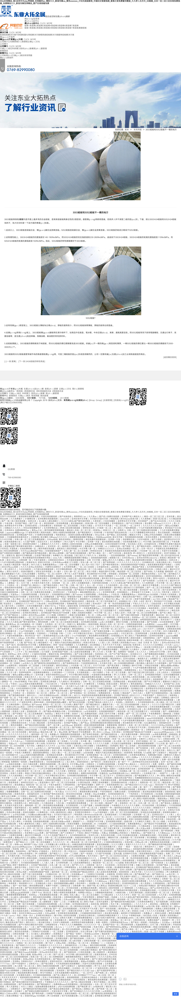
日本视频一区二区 (141, 815)
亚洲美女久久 (136, 654)
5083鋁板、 (21, 398)
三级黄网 (20, 606)
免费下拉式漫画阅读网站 (157, 693)
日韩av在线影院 (26, 854)
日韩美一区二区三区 (171, 879)
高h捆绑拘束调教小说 (124, 867)
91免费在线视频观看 (44, 535)
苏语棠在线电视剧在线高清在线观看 (121, 551)
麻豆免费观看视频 (111, 750)
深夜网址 (103, 555)
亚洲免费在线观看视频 (48, 519)
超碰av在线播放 (88, 961)
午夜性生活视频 (174, 686)
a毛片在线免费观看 (67, 987)
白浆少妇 (40, 631)
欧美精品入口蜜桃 (156, 686)
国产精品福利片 (85, 532)
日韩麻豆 (56, 679)
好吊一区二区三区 (89, 808)
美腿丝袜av (28, 798)
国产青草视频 (109, 562)
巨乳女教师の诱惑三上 (130, 876)
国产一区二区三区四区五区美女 (114, 856)
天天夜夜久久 (35, 950)
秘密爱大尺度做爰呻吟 (72, 546)
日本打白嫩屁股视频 (62, 980)
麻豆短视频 (49, 523)
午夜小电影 (23, 698)
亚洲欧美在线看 (137, 622)
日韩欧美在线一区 (30, 970)
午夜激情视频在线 (89, 663)
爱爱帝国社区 (20, 808)
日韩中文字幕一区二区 (152, 649)
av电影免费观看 (112, 668)
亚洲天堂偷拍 (105, 590)
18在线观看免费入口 (132, 542)
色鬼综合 (103, 773)
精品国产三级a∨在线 (34, 844)
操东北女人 (32, 695)
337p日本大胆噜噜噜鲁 (83, 778)
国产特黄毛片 (74, 876)
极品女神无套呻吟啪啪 (107, 698)
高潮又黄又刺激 (75, 911)
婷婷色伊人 (130, 702)
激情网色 (104, 904)
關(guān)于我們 (7, 37)
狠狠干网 (91, 886)
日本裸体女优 (148, 562)
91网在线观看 (52, 757)
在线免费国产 (126, 698)
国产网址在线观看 (54, 826)
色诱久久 (29, 640)
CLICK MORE (46, 23)
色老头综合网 (12, 647)
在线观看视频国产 (53, 551)
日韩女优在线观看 (64, 590)
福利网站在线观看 (122, 808)
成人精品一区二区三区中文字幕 (27, 599)
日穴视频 (45, 652)
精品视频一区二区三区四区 (129, 571)
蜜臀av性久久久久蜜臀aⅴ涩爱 (116, 560)
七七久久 (156, 592)
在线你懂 (98, 532)
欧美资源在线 (94, 709)
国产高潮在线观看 (102, 631)
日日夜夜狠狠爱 (166, 622)
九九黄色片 (134, 649)
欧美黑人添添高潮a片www (124, 643)
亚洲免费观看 (62, 523)
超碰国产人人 (79, 821)
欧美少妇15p (51, 606)
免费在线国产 (154, 920)
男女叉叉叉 (72, 789)
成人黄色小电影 (87, 902)
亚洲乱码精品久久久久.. (87, 858)
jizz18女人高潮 (160, 599)
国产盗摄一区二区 (8, 698)
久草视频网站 (69, 785)
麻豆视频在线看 (135, 682)
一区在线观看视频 (117, 555)
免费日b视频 (120, 792)
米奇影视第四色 (120, 755)
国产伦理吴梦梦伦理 (106, 970)
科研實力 (16, 48)
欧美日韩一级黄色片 (10, 941)
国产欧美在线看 (84, 927)
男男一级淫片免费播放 (103, 576)
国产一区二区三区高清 (163, 661)
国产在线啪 (152, 622)
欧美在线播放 (29, 812)
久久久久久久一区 (61, 842)
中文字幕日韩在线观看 (79, 675)
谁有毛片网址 (37, 610)
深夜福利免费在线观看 (143, 849)
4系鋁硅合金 (57, 391)
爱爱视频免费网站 (41, 753)
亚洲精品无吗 (137, 688)
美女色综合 (11, 601)
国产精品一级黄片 (108, 769)
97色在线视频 (104, 739)
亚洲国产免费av (71, 723)
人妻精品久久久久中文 (50, 544)
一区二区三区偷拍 (86, 567)
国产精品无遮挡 (144, 546)
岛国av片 (12, 743)
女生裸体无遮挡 (24, 975)
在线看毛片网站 (53, 610)
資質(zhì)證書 (51, 389)
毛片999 (146, 631)
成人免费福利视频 (89, 714)
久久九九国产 (29, 860)
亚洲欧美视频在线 (116, 794)
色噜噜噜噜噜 (12, 792)
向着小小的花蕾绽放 (145, 865)
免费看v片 (54, 734)
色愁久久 (145, 704)
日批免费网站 (102, 746)
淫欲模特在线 (129, 539)
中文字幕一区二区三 (103, 613)
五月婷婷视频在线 (72, 698)
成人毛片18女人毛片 (91, 565)
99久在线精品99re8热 (49, 695)
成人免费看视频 (47, 597)
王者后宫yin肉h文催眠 (83, 746)
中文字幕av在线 (77, 764)
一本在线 (64, 588)
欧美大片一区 (109, 530)
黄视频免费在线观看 (89, 792)
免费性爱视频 (61, 608)
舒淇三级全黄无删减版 (70, 528)
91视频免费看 (90, 594)
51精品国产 (126, 693)
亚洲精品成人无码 (43, 883)
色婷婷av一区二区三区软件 (50, 574)
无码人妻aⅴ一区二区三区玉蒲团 (66, 753)
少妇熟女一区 (12, 585)
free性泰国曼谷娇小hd (119, 773)
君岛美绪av (19, 785)
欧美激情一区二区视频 (129, 574)
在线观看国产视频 (93, 828)
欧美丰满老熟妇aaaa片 (56, 675)
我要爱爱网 (112, 725)
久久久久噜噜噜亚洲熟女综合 (142, 532)
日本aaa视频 (69, 899)
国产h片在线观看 (105, 961)
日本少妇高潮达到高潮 (127, 835)
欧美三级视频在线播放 (139, 819)
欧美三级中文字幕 (107, 714)
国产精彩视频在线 (111, 565)
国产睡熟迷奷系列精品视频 (35, 553)
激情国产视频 (103, 897)
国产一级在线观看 (27, 633)
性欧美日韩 (166, 925)
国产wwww (132, 555)
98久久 (77, 695)
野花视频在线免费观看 (85, 649)
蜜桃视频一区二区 (173, 571)
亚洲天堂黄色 (43, 860)
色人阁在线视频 (32, 652)
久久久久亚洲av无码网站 (32, 567)
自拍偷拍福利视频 (99, 558)
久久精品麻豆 (144, 826)
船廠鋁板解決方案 (8, 35)
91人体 (48, 954)
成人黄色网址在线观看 (108, 721)
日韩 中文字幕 (94, 560)
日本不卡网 (34, 867)
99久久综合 (16, 826)
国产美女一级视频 (139, 922)
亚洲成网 (60, 970)
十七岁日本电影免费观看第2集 (51, 769)
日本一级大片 (147, 549)
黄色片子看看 (145, 661)
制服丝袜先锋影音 (83, 837)
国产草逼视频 (27, 590)
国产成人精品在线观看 (10, 874)
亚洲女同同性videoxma (147, 558)
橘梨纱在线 (54, 654)
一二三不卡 (17, 652)
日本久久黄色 (84, 604)
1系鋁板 (32, 28)
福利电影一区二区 (39, 734)
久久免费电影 (148, 583)
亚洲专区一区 (54, 546)
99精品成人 (40, 546)
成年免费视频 (51, 617)
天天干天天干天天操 (112, 645)
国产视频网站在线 (71, 663)
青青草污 (122, 725)
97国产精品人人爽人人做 (119, 911)
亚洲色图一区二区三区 (15, 670)
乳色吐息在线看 (13, 812)
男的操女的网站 (149, 574)
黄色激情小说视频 (54, 631)
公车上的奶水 (163, 672)
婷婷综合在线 (89, 528)
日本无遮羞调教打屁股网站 (165, 826)
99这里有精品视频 (56, 604)
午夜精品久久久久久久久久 (33, 709)
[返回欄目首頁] (170, 357)
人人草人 (170, 815)
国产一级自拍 (163, 638)
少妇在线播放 (109, 521)
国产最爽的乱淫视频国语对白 (47, 663)
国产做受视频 (52, 833)
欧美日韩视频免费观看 (94, 725)
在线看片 (18, 991)
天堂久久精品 (86, 526)
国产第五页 (96, 762)
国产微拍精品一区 (78, 691)
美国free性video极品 (16, 707)
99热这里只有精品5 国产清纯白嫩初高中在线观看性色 (105, 950)
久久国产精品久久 (31, 870)
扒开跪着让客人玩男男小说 (58, 844)
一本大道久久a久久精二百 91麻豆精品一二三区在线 (88, 686)
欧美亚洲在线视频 (33, 817)
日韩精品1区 (156, 659)
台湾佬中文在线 (130, 854)
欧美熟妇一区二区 (128, 803)
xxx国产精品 (5, 865)
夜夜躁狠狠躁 (73, 977)
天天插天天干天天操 (137, 727)
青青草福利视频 (71, 961)
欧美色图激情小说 (12, 542)
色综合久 (50, 828)
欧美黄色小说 (20, 803)
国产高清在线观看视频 (76, 553)
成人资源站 (146, 883)
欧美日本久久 (31, 677)
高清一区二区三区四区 (139, 725)
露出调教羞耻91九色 (11, 574)
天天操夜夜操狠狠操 (75, 560)
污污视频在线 (147, 794)
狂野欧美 (72, 771)
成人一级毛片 (25, 831)
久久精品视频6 (13, 704)
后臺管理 (108, 400)
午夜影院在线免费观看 (35, 741)
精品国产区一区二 (14, 899)
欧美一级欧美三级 (13, 544)
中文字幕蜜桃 (23, 610)
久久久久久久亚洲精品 (136, 608)
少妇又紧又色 (127, 633)
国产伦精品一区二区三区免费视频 (79, 638)
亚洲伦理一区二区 (112, 677)
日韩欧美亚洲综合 (56, 560)
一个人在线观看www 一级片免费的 (35, 980)
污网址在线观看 (151, 665)
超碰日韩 (128, 821)
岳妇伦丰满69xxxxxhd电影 (31, 913)
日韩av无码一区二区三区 (108, 615)
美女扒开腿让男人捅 (13, 700)
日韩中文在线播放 (59, 831)
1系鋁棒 (32, 26)
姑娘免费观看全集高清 (45, 987)
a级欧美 (114, 567)
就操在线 (121, 640)
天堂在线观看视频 (49, 516)
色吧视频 (138, 753)
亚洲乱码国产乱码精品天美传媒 (65, 808)
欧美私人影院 (6, 629)
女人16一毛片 (45, 677)
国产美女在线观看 (77, 702)
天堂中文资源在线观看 (92, 964)
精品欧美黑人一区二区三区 (92, 936)
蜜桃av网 (176, 828)
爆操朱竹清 (108, 704)
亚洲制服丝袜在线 (119, 782)
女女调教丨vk (101, 546)
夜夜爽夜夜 (13, 782)
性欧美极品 (61, 535)
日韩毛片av (34, 964)
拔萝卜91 (100, 785)
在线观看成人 (123, 592)
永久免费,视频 (85, 867)
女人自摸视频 (113, 620)
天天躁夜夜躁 (83, 672)
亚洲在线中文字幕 (79, 519)
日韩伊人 (122, 530)
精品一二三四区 (46, 796)
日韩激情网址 (149, 638)
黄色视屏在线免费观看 (98, 980)
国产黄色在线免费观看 (134, 906)
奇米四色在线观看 (74, 794)
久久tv (124, 915)
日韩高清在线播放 (53, 780)
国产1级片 (11, 645)
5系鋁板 (60, 28)
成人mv (59, 927)
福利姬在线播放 (85, 966)
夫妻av (99, 748)
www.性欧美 (163, 741)
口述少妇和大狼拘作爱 (105, 918)
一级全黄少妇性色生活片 (153, 647)
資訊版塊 (44, 396)
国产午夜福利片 (19, 964)
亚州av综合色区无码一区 (158, 721)
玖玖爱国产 (143, 521)
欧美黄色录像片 (30, 544)
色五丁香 (64, 585)
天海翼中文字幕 (158, 858)
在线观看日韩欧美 (94, 766)
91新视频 (27, 821)
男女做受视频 (127, 925)
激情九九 (121, 727)
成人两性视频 (114, 982)
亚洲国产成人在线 (172, 684)
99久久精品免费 (170, 631)
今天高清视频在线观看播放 (68, 964)
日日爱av (109, 569)
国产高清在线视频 (91, 734)
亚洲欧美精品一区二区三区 (93, 647)
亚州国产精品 (21, 523)
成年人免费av (132, 757)
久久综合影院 (112, 585)
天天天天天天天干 (9, 977)
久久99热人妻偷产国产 (74, 704)
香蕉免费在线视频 (51, 929)
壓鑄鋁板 (83, 28)
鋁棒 (26, 26)
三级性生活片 (120, 581)
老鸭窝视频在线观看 (149, 620)
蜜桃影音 (89, 546)
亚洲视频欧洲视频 (153, 675)
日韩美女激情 (169, 739)
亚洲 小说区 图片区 (143, 601)
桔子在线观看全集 (8, 824)
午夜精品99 (102, 826)
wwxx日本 (65, 519)
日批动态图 (156, 604)
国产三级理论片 (160, 753)
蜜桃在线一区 (12, 590)
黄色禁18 (124, 684)
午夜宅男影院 (106, 792)
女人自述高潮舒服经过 (33, 826)
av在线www (67, 725)
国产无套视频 (63, 629)
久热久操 (76, 661)
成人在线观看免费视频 (124, 663)
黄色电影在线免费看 (42, 897)
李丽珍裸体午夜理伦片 (30, 718)
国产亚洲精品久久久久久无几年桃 (85, 991)
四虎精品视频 (119, 682)
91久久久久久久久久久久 (129, 562)
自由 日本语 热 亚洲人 (86, 640)
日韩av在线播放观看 (94, 544)
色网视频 (49, 840)
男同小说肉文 (13, 571)
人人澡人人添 (104, 643)
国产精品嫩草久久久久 (145, 776)
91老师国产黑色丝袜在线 (116, 532)
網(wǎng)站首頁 (31, 19)
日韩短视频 (17, 640)
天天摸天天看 (106, 977)
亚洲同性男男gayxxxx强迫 (107, 633)
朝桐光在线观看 (173, 776)
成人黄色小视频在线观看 (144, 798)
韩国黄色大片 (75, 608)
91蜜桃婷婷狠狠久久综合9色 (67, 677)
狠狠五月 (10, 555)
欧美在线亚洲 (109, 762)
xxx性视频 (126, 668)
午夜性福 (53, 633)
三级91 (23, 787)
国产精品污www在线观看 (26, 952)
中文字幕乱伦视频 (172, 604)
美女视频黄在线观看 (111, 542)
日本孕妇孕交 (27, 647)
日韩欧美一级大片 (94, 865)
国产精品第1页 (84, 987)
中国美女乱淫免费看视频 (167, 549)
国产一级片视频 (120, 686)
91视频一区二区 (104, 528)
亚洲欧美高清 (72, 931)
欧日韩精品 (95, 645)
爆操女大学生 (135, 535)
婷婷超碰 (113, 574)
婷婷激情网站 (66, 654)
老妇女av (149, 640)
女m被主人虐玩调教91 (49, 521)
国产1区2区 (33, 759)
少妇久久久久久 (117, 840)
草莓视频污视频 (74, 597)
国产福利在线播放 (86, 785)
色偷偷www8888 (103, 537)
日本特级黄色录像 (54, 707)
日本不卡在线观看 (12, 959)
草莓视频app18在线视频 (81, 831)
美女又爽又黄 (16, 888)
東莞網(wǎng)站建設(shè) (76, 400)
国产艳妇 (45, 737)
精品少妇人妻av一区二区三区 (119, 599)
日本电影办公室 (134, 709)
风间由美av (104, 594)
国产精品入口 (22, 842)
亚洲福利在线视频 (143, 700)
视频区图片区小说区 (65, 858)
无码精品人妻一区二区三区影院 (133, 771)
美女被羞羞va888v (126, 918)
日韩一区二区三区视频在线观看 (68, 581)
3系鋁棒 (46, 26)
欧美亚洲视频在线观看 (171, 656)
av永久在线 (56, 638)
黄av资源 (63, 732)
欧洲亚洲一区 (44, 948)
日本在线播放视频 (34, 606)
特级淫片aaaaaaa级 (76, 700)
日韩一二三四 (65, 633)
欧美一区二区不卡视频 (27, 649)
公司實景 (12, 42)
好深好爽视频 (109, 748)
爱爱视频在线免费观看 (163, 700)
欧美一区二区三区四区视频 (124, 739)
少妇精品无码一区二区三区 (57, 874)
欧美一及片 (28, 915)
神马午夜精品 (174, 785)
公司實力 (4, 44)
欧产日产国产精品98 (9, 615)
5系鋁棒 (60, 26)
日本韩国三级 (150, 773)
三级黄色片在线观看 (102, 741)
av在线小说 (162, 581)
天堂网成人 (42, 633)
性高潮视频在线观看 (134, 537)
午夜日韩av (68, 640)
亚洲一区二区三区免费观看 (67, 668)
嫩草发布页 (74, 920)
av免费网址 (150, 624)
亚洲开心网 (93, 835)
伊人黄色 (161, 776)
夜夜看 (121, 714)
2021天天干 (149, 629)
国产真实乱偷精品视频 (39, 750)
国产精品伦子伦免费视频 (86, 590)
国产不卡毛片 (89, 698)
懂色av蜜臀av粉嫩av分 (23, 675)
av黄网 (65, 656)
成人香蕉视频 (45, 902)
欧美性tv (97, 530)
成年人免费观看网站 (115, 757)
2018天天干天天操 (103, 526)
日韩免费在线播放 (75, 769)
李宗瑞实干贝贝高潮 (140, 592)
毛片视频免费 (162, 902)
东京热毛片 (51, 743)
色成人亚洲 (120, 613)
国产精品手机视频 (59, 691)
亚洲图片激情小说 (124, 874)
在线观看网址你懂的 (61, 594)
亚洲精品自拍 (46, 659)
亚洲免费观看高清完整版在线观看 (105, 723)
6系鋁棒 (67, 26)
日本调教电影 (128, 828)
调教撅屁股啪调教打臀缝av (82, 537)
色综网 (15, 849)
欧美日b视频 (112, 684)
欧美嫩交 (113, 737)
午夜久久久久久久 (141, 604)
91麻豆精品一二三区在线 (63, 672)
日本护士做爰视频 (20, 757)
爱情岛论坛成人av (29, 782)
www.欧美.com (134, 629)
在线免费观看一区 (28, 549)
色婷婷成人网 (101, 654)
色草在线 (136, 645)
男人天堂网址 (12, 987)
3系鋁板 (46, 28)
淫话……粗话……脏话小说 (130, 847)
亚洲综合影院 (31, 526)
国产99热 (148, 571)
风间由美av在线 (158, 897)
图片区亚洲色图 (169, 590)
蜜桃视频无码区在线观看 (120, 606)
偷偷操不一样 (106, 808)
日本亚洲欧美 (173, 858)
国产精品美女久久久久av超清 (101, 700)
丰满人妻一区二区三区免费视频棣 (30, 539)
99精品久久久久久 (13, 528)
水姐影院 (35, 537)
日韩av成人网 (141, 842)
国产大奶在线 (115, 553)
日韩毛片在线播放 (35, 707)
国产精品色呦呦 (77, 938)
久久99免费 (125, 567)
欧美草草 (128, 753)
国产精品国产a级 (142, 874)
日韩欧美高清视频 (93, 617)
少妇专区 (4, 549)
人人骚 (19, 643)
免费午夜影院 (90, 957)
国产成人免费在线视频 (109, 516)
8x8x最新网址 (151, 723)
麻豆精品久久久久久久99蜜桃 (13, 950)
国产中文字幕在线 (134, 523)
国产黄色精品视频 (16, 695)
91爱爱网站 (10, 668)
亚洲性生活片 (59, 592)
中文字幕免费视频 (64, 569)
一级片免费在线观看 (129, 734)
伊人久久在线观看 (47, 819)
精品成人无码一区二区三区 (79, 530)
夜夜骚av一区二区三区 (121, 920)
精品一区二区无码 (46, 787)
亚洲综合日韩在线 (124, 776)
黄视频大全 (142, 659)
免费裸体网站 (130, 670)
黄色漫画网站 (78, 629)
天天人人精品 (27, 987)
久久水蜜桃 (138, 610)
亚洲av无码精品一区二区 (128, 549)
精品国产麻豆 (138, 567)
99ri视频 (159, 794)
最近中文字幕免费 (24, 555)
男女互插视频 (164, 532)
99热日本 (32, 521)
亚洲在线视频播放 (115, 647)
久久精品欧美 (175, 519)
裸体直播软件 (61, 659)
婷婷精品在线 (7, 739)
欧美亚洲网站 (139, 606)
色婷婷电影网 (25, 672)
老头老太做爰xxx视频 (61, 821)
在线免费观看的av (92, 608)
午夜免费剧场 (155, 714)
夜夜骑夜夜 (124, 872)
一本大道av (58, 792)
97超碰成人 (49, 668)
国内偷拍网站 (86, 984)
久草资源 (97, 521)
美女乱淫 (47, 893)
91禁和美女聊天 (41, 578)
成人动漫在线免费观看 (80, 652)
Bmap (92, 400)
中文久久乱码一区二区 (148, 656)
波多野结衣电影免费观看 (87, 780)
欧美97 (75, 714)
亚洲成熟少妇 (59, 876)
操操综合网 (9, 730)
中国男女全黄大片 (85, 748)
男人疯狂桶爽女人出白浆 (114, 709)
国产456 (107, 796)
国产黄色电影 (41, 798)
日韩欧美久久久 (153, 730)
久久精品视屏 (125, 815)
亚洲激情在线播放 (46, 576)
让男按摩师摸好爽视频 (85, 739)
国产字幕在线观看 (45, 927)
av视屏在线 (12, 665)
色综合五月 (162, 695)
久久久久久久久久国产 (153, 526)
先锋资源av (136, 833)
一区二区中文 (134, 526)
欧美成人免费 (69, 748)
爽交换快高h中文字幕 (97, 574)
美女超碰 (68, 555)
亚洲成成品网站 (54, 723)
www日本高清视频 (155, 718)
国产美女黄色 (113, 665)
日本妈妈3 (9, 530)
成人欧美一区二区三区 (25, 716)
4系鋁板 (53, 28)
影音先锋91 (45, 782)
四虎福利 (114, 746)
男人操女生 (63, 764)
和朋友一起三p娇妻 (172, 849)
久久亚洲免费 (109, 801)
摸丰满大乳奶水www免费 (113, 578)
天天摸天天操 (14, 856)
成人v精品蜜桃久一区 (43, 643)
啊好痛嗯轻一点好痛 (107, 810)
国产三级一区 (35, 523)
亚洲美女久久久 (129, 750)
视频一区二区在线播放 (124, 569)
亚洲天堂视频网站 (154, 576)
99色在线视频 (13, 709)
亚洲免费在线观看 (89, 622)
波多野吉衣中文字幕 (127, 521)
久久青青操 (146, 519)
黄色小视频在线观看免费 (64, 532)
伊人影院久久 (139, 553)
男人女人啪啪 (159, 821)
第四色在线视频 (21, 931)
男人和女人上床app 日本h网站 (21, 638)
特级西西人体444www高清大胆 (124, 519)
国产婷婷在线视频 (16, 801)
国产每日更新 (47, 964)
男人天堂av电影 (144, 828)
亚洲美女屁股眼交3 (19, 906)
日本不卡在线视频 (8, 516)
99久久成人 (36, 565)
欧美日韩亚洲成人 (9, 787)
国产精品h (33, 851)
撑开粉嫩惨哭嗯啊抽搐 (54, 530)
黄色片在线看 (122, 622)
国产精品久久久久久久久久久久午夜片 (122, 766)
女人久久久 (89, 626)
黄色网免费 (43, 622)
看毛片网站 (34, 810)
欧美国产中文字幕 (120, 679)
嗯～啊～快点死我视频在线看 (117, 604)
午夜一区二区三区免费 (116, 672)
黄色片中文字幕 (63, 714)
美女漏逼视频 (77, 523)
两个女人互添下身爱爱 (74, 574)
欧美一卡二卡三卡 (25, 748)
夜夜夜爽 (78, 725)
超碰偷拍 (173, 734)
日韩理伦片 (62, 615)
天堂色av (15, 594)
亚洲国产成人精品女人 (132, 516)
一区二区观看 (57, 931)
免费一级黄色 (65, 688)
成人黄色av (102, 886)
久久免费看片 (16, 519)
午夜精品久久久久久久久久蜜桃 (126, 805)
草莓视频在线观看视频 (70, 734)
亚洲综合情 (169, 771)
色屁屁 (116, 693)
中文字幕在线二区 (39, 766)
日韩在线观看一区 (20, 934)
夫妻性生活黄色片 (53, 567)
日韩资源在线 (139, 920)
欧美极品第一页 (34, 711)
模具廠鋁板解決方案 (49, 35)
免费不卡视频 (33, 581)
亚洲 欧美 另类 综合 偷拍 (79, 718)
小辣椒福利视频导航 (104, 893)
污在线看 (114, 876)
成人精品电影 (6, 828)
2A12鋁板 (64, 398)
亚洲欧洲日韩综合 (31, 613)
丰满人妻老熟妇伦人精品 (74, 679)
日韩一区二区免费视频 (153, 597)
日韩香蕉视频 (45, 879)
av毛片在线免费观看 (98, 691)
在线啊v (120, 702)
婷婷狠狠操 (65, 617)
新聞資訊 (4, 51)
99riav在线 (100, 535)
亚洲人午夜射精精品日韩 (53, 977)
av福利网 (87, 743)
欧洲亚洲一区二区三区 (150, 590)
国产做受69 (78, 617)
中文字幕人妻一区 (87, 549)
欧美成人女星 (18, 711)
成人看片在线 (7, 606)
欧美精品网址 (37, 911)
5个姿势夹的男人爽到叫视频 (31, 702)
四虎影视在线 (86, 789)
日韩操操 (160, 629)
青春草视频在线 (36, 762)
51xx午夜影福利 (26, 631)
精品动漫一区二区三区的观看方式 (102, 601)
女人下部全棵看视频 (148, 670)
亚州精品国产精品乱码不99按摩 (55, 613)
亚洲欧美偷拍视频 (78, 656)
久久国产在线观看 (47, 730)
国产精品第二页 (154, 856)
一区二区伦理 (120, 526)
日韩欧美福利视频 (134, 624)
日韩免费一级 (25, 560)
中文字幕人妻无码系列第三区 (156, 542)
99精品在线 (115, 546)
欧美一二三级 (7, 688)
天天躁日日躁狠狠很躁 (134, 718)
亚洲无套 (171, 516)
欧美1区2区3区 (160, 519)
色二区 (91, 615)
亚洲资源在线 (76, 737)
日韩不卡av (37, 893)
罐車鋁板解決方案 (66, 35)
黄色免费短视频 (36, 886)
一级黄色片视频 (7, 656)
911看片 (58, 571)
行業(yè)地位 (6, 48)
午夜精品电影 (135, 915)
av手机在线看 (19, 815)
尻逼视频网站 (142, 925)
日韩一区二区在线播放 (69, 565)
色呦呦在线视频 (86, 851)
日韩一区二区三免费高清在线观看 (142, 530)
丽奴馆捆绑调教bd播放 (56, 702)
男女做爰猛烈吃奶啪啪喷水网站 (37, 558)
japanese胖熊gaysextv (164, 732)
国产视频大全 (149, 833)
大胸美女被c (110, 727)
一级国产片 (163, 773)
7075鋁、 (43, 398)
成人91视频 (65, 904)
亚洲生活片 (45, 594)
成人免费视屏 (116, 787)
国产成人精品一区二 (98, 553)
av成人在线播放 (107, 622)
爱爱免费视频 (106, 588)
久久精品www (78, 610)
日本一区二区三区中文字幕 (139, 578)
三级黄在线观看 (15, 835)
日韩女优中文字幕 (157, 652)
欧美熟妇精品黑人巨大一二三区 (122, 886)
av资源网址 (108, 991)
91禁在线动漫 (84, 782)
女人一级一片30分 (95, 585)
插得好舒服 (78, 539)
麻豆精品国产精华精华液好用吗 (19, 546)
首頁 (127, 130)
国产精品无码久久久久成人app (111, 626)
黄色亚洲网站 (65, 539)
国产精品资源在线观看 (149, 555)
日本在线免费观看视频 (160, 707)
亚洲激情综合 (118, 523)
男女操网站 (75, 682)
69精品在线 (96, 860)
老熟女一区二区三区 (58, 693)
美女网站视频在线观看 (89, 578)
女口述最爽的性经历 (96, 620)
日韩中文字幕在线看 (16, 679)
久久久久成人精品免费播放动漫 (129, 576)
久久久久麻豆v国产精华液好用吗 (76, 521)
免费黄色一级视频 (126, 652)
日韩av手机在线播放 (153, 535)
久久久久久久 (141, 904)
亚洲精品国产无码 (25, 535)
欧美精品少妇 (125, 601)
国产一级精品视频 (171, 711)
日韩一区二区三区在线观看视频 (124, 812)
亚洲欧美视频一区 (146, 769)
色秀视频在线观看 (127, 789)
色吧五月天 (57, 851)
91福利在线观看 (18, 581)
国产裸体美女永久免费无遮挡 (102, 899)
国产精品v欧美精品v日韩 (71, 626)
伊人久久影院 (120, 675)
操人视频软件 (99, 952)
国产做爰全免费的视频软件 (118, 798)
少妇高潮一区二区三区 (149, 551)
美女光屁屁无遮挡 (63, 759)
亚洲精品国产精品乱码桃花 (72, 601)
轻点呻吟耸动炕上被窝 (74, 707)
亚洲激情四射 (134, 792)
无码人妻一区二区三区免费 (76, 551)
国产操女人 (174, 876)
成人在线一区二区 (106, 975)
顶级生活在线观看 (44, 571)
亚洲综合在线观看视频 (150, 812)
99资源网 (56, 860)
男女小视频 (91, 571)
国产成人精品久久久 (62, 975)
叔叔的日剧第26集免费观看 (81, 535)
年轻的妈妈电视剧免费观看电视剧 (97, 695)
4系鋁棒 (53, 26)
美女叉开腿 (117, 537)
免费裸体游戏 (45, 645)
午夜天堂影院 (40, 560)
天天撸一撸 (111, 652)
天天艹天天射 (67, 739)
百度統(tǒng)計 (121, 400)
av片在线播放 (156, 771)
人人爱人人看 (47, 863)
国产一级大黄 (53, 725)
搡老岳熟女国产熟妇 (132, 597)
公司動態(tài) (6, 55)
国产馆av (121, 608)
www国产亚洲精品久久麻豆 (16, 840)
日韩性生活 (65, 886)
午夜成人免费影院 (23, 753)
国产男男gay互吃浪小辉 (86, 787)
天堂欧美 (13, 549)
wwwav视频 (163, 624)
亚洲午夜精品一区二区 (146, 741)
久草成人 (41, 739)
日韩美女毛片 (27, 961)
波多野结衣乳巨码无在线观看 (159, 688)
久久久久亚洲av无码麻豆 (160, 881)
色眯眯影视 (72, 604)
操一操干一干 (172, 743)
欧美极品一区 (137, 730)
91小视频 (51, 615)
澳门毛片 (49, 943)
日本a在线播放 (29, 574)
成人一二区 (30, 927)
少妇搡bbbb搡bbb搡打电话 (89, 670)
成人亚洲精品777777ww (85, 975)
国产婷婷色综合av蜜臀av (117, 927)
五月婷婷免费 (70, 567)
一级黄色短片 (7, 842)
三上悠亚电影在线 (33, 588)
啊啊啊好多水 (170, 576)
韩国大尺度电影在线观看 (11, 677)
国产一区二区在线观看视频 (65, 909)
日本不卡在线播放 (19, 686)
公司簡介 (4, 42)
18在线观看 (155, 711)
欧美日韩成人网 (164, 562)
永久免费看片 (56, 542)
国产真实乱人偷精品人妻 (83, 989)
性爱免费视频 (10, 608)
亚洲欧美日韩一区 (83, 576)
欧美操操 (142, 789)
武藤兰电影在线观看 (44, 647)
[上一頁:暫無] (10, 361)
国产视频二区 (128, 546)
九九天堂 (74, 741)
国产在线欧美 (149, 581)
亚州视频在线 (56, 686)
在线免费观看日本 (109, 771)
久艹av (145, 929)
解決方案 (4, 30)
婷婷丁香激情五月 (20, 865)
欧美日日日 (15, 620)
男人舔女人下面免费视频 (125, 528)
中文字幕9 (81, 542)
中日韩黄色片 (20, 810)
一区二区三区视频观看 (68, 950)
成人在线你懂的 (154, 677)
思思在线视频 (165, 837)
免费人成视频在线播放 (82, 613)
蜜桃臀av (23, 727)
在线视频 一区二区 (61, 583)
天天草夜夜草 (72, 805)
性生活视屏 (163, 835)
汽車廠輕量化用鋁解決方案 (28, 35)
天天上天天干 (35, 909)
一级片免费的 (97, 672)
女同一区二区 (59, 718)
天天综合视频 (173, 654)
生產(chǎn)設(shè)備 (34, 389)
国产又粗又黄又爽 (111, 828)
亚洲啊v (15, 961)
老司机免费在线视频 (86, 826)
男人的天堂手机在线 (170, 555)
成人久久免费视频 (134, 716)
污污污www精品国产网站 (32, 551)
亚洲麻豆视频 (111, 815)
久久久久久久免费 (101, 743)
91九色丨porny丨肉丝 (11, 915)
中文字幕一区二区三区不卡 (113, 629)
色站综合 (7, 604)
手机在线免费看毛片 (32, 528)
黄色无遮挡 (34, 803)
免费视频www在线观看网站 (33, 789)
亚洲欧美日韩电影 (48, 682)
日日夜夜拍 (110, 865)
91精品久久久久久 (82, 759)
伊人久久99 (98, 652)
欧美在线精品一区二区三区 (157, 893)
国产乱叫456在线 (158, 521)
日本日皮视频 (48, 665)
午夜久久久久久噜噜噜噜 (71, 925)
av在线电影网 (91, 711)
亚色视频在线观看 (130, 620)
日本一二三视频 (71, 854)
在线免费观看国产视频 (39, 872)
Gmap (98, 400)
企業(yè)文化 (34, 42)
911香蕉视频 (110, 617)
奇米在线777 (167, 620)
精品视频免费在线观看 (142, 560)
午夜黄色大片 (163, 610)
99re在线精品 (20, 682)
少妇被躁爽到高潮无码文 (17, 537)
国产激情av (10, 748)
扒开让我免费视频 (77, 856)
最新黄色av (10, 624)
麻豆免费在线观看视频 (96, 539)
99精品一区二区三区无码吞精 (13, 732)
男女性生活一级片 (33, 636)
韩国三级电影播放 (77, 615)
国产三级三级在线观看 (33, 874)
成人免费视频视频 (152, 709)
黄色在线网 (145, 734)
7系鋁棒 (75, 26)
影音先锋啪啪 (103, 844)
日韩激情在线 (51, 925)
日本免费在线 (45, 526)
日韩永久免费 (66, 918)
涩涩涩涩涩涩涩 (155, 553)
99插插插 (27, 578)
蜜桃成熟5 (82, 624)
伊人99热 (41, 743)
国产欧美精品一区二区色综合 (145, 691)
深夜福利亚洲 (165, 723)
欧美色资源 (34, 597)
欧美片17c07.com (65, 787)
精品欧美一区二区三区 (60, 727)
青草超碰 (8, 716)
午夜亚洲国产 (149, 695)
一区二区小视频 (96, 803)
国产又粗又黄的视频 (130, 615)
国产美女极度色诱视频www (37, 888)
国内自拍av (34, 732)
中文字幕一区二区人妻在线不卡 (41, 629)
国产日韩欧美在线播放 (10, 553)
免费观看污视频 (155, 755)
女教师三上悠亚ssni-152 (150, 739)
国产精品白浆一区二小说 (64, 959)
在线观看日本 (10, 631)
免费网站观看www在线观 (106, 789)
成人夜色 (71, 762)
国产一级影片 (32, 659)
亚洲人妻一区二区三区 (90, 562)
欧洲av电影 (22, 872)
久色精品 (101, 684)
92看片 (3, 654)
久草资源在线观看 (61, 879)
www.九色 (58, 558)
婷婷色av (12, 654)
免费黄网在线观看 (72, 716)
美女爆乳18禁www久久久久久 (158, 523)
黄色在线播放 (16, 725)
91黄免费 (23, 608)
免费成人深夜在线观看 (72, 544)
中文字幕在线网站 (38, 906)
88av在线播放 (100, 794)
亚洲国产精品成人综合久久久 (127, 695)
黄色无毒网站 (6, 803)
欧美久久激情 (16, 773)
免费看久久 (58, 555)
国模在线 (46, 718)
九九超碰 (119, 707)
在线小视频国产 (61, 620)
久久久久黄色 (117, 844)
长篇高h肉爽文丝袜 (127, 769)
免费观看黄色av (22, 530)
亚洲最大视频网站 (51, 599)
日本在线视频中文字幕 (115, 544)
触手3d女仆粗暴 (9, 796)
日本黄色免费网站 (158, 633)
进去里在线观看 (112, 913)
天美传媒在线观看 (100, 583)
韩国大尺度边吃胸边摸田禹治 (68, 643)
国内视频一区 (41, 640)
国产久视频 (157, 539)
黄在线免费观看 (47, 970)
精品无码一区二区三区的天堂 (100, 707)
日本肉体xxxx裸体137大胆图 (65, 562)
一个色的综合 (132, 794)
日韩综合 (90, 764)
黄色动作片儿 (151, 847)
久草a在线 (41, 604)
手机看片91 (5, 815)
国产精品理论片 (93, 704)
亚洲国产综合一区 (111, 925)
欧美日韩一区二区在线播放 (97, 523)
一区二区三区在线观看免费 (127, 704)
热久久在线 (81, 817)
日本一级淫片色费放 (54, 936)
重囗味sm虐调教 (57, 553)
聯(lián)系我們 (6, 58)
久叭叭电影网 (143, 539)
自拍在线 (127, 645)
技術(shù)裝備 (27, 48)
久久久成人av (17, 741)
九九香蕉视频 (6, 810)
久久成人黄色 (15, 821)
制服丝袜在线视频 (107, 640)
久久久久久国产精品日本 (163, 704)
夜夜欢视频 (93, 624)
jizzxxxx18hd (143, 840)
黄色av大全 (37, 530)
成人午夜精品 (153, 879)
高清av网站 (37, 954)
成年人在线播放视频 (81, 583)
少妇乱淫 (115, 594)
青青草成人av (80, 516)
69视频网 (103, 824)
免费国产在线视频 (124, 700)
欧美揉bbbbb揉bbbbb (160, 840)
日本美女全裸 (102, 920)
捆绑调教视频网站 (73, 957)
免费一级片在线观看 (171, 759)
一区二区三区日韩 (35, 617)
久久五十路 (11, 672)
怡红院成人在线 (135, 544)
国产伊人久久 (150, 716)
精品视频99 (164, 617)
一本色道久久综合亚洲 (10, 558)
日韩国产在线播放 (54, 993)
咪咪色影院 (154, 608)
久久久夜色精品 (15, 776)
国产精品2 (61, 597)
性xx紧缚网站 (161, 560)
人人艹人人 (124, 931)
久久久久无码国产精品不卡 (55, 835)
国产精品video (29, 626)
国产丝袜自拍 (65, 516)
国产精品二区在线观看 (117, 535)
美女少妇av (12, 560)
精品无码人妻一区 (48, 732)
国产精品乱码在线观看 (168, 801)
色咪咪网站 (173, 808)
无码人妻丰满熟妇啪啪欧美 (167, 851)
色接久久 (71, 624)
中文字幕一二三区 (9, 778)
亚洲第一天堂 (114, 539)
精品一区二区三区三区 (154, 516)
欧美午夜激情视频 (92, 597)
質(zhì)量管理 (40, 48)
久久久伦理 (60, 771)
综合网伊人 (46, 661)
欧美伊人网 (66, 695)
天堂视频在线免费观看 (101, 675)
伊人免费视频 (41, 854)
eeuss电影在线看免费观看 (31, 684)
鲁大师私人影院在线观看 (134, 677)
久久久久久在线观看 (94, 581)
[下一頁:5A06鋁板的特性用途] (31, 361)
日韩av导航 (61, 943)
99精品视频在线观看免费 (83, 844)
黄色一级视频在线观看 (27, 656)
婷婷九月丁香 (59, 700)
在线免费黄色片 (92, 948)
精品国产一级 (111, 803)
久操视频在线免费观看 (47, 904)
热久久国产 (69, 542)
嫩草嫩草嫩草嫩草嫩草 (144, 743)
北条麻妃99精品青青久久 (112, 716)
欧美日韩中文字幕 (63, 840)
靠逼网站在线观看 (27, 576)
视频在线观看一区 (135, 640)
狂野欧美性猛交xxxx (119, 922)
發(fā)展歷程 (22, 42)
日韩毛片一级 (22, 938)
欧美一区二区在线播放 (59, 766)
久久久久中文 (71, 792)
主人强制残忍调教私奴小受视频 (126, 631)
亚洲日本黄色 (151, 537)
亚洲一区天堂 (170, 677)
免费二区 (34, 608)
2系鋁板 (39, 28)
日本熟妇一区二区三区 (55, 624)
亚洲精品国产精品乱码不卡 (31, 601)
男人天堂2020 (71, 851)
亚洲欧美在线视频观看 (68, 913)
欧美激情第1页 (173, 626)
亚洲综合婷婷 (166, 537)
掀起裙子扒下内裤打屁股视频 (99, 688)
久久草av (93, 516)
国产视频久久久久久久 (119, 691)
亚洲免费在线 (88, 920)
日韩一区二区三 (77, 585)
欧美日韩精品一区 (8, 633)
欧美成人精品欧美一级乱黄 (16, 565)
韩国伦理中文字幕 (107, 571)
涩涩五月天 (42, 542)
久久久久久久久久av (45, 590)
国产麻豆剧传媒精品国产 (12, 659)
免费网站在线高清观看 (160, 842)
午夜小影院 (33, 682)
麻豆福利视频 (166, 691)
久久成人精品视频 (37, 723)
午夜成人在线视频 (168, 594)
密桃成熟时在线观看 (13, 588)
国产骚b (43, 899)
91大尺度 (157, 631)
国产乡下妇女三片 (65, 819)
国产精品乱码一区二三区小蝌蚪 (88, 569)
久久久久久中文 (120, 796)
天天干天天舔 (99, 665)
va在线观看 (88, 753)
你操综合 (131, 759)
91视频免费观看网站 (113, 842)
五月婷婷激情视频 (155, 567)
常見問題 (28, 55)
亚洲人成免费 (49, 817)
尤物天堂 (165, 592)
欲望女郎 (157, 546)
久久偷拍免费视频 (117, 824)
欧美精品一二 (97, 943)
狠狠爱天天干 (159, 808)
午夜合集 (8, 523)
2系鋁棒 (39, 26)
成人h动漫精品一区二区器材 (30, 624)
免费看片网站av (123, 849)
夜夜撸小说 (11, 661)
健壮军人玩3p (112, 987)
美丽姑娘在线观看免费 (29, 516)
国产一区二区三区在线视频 (159, 588)
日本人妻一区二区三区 (74, 571)
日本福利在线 (150, 544)
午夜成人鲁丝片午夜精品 (88, 833)
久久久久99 (119, 817)
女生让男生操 (86, 931)
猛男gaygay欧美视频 (20, 893)
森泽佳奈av (123, 909)
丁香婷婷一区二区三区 (10, 860)
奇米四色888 (43, 638)
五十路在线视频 (72, 631)
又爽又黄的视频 (136, 893)
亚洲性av (73, 588)
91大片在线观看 (20, 750)
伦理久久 (133, 782)
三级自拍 (109, 943)
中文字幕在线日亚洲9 (83, 633)
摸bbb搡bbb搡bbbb (62, 778)
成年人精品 (172, 652)
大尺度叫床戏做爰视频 (43, 569)
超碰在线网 (72, 606)
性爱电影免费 (148, 615)
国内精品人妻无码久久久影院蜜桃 (129, 588)
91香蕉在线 (30, 519)
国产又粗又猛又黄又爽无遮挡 (141, 672)
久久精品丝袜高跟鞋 (113, 670)
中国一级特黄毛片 (69, 599)
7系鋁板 (75, 28)
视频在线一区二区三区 (150, 782)
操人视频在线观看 (77, 659)
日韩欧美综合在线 (145, 569)
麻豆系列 (128, 553)
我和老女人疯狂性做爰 (67, 549)
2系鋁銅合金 (29, 391)
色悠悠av (49, 714)
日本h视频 (156, 737)
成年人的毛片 (23, 654)
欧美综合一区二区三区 (37, 693)
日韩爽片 (14, 863)
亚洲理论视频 (61, 938)
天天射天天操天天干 (67, 730)
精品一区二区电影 (128, 746)
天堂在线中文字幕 (59, 991)
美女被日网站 (44, 922)
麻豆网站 (154, 904)
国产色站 (66, 610)
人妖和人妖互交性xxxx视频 (33, 615)
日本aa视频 (52, 539)
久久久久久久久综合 (142, 808)
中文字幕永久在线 (41, 831)
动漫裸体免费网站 (41, 672)
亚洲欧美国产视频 (87, 606)
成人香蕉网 (48, 771)
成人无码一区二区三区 (130, 585)
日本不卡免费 (167, 608)
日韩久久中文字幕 (171, 546)
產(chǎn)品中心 (31, 21)
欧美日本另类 (44, 562)
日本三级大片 (134, 581)
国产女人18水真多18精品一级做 (62, 709)
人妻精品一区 (13, 583)
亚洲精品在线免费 (54, 755)
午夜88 (108, 581)
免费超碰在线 (104, 693)
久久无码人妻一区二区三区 (29, 668)
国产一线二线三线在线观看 (13, 521)
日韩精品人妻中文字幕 (132, 665)
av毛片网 (171, 874)
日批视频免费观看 (41, 821)
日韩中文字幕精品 (93, 750)
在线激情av (22, 968)
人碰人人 (11, 918)
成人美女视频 (75, 941)
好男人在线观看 (43, 700)
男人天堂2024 (60, 773)
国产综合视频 (54, 748)
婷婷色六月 (47, 581)
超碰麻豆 (33, 796)
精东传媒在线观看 (46, 549)
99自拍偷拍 (108, 656)
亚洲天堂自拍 (150, 801)
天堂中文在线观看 (170, 551)
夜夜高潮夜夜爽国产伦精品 (133, 565)
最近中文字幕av (133, 647)
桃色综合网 (147, 876)
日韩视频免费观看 (72, 897)
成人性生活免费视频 (9, 551)
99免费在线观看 (102, 805)
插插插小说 (114, 558)
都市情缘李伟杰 (19, 909)
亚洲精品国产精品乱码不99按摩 (137, 732)
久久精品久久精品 (143, 821)
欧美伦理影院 (27, 571)
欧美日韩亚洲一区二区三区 (29, 771)
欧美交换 (57, 897)
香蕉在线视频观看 (48, 764)
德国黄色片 (85, 599)
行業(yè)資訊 (18, 55)
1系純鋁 (19, 391)
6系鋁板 (67, 28)
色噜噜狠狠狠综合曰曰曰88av (148, 778)
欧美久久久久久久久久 (136, 844)
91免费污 (70, 721)
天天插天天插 (106, 663)
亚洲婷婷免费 (109, 592)
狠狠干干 (103, 787)
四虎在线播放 (125, 610)
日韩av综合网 (52, 601)
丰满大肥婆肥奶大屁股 (47, 626)
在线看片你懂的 (56, 721)
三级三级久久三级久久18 (85, 555)
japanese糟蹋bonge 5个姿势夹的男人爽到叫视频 (29, 532)
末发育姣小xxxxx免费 (73, 750)
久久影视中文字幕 (166, 890)
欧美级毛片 (31, 562)
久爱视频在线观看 (29, 594)
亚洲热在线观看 (156, 636)
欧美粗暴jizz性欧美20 (119, 833)
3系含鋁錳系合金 (43, 391)
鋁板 (26, 28)
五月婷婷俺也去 (51, 528)
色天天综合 (57, 849)
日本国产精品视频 (42, 555)
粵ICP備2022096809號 (11, 402)
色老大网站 (99, 927)
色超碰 (67, 849)
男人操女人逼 (46, 608)
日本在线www (128, 558)
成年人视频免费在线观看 (62, 649)
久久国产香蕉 (29, 542)
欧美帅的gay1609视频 (148, 594)
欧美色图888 (83, 762)
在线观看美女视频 (148, 835)
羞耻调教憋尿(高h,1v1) (90, 592)
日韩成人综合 (161, 569)
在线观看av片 (117, 636)
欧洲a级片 (13, 576)
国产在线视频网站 (59, 737)
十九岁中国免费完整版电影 (150, 528)
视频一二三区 (165, 847)
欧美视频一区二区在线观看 (66, 526)
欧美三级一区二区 (39, 957)
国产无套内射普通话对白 (39, 679)
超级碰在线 (82, 899)
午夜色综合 (72, 592)
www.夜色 (102, 606)
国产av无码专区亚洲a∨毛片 (163, 888)
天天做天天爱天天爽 (99, 519)
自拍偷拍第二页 (160, 679)
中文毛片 (45, 867)
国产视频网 (57, 698)
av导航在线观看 (14, 764)
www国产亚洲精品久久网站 (162, 929)
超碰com (18, 844)
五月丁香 (162, 574)
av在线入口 (44, 649)
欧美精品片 (15, 626)
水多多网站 (130, 707)
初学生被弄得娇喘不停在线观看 (53, 856)
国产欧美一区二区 (104, 989)
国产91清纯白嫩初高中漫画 (31, 925)
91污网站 (22, 796)
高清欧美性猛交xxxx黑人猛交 (56, 636)
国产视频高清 (70, 952)
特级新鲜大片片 (26, 883)
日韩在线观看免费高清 (139, 796)
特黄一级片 (61, 911)
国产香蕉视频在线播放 (14, 617)
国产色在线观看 (158, 817)
